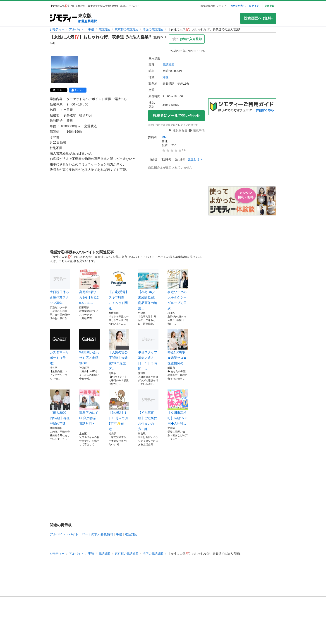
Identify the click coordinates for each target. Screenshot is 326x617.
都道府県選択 (87, 21)
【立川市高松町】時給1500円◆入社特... (178, 407)
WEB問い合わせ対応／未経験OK (89, 347)
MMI (165, 137)
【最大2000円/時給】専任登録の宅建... (60, 407)
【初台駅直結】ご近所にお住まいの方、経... (148, 410)
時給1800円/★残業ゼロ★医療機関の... (178, 347)
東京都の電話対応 (126, 29)
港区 (165, 77)
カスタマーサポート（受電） (60, 347)
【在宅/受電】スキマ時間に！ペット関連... (119, 289)
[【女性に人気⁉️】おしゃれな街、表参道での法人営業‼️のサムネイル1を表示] (64, 69)
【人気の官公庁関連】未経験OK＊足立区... (119, 349)
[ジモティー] (63, 18)
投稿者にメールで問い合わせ (176, 116)
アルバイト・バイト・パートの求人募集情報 (81, 534)
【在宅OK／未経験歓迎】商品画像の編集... (148, 289)
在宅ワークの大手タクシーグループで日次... (178, 289)
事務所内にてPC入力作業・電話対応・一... (89, 410)
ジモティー (57, 29)
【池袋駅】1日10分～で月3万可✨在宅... (119, 410)
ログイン (254, 6)
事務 (91, 29)
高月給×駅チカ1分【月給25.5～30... (89, 287)
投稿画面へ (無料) (258, 18)
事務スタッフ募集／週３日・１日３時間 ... (148, 349)
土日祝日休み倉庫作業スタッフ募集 (60, 287)
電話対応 (104, 29)
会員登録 (269, 6)
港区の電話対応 (153, 29)
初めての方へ (237, 6)
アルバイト (76, 29)
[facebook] (77, 90)
